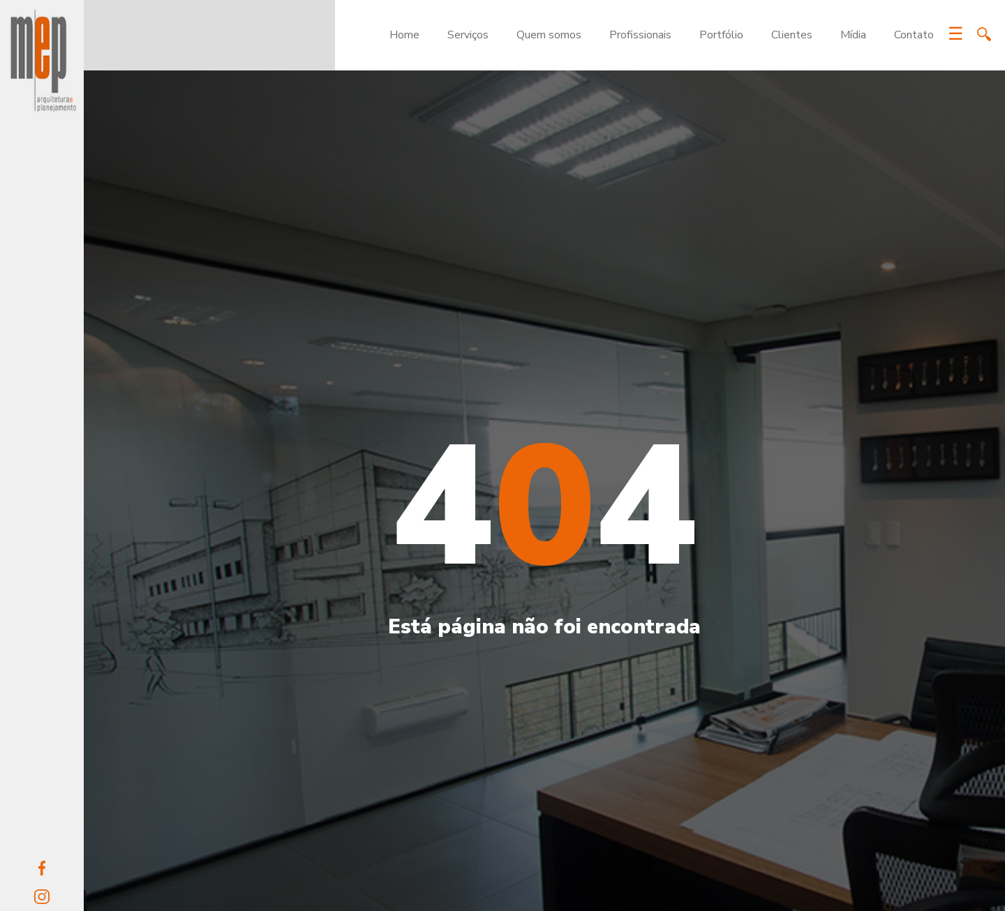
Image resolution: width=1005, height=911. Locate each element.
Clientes (791, 35)
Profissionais (640, 35)
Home (404, 35)
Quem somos (548, 35)
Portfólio (721, 35)
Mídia (853, 35)
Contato (914, 35)
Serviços (468, 35)
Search (984, 34)
